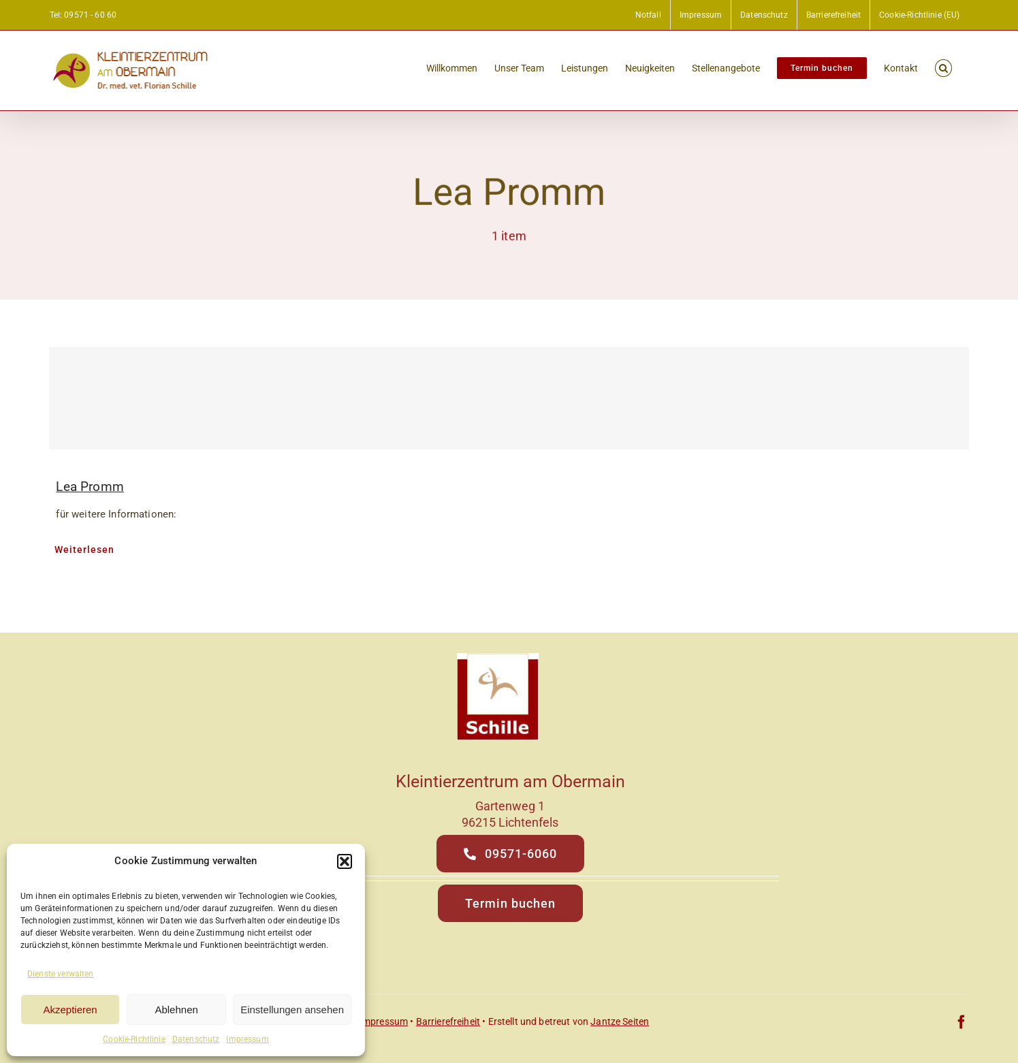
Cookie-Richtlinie (134, 1039)
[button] (344, 861)
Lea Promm (89, 486)
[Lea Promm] (508, 398)
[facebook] (961, 1022)
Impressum (247, 1039)
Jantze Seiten (619, 1021)
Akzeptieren (70, 1009)
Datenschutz (196, 1039)
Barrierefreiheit (448, 1021)
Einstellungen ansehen (292, 1009)
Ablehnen (176, 1009)
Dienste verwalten (60, 974)
